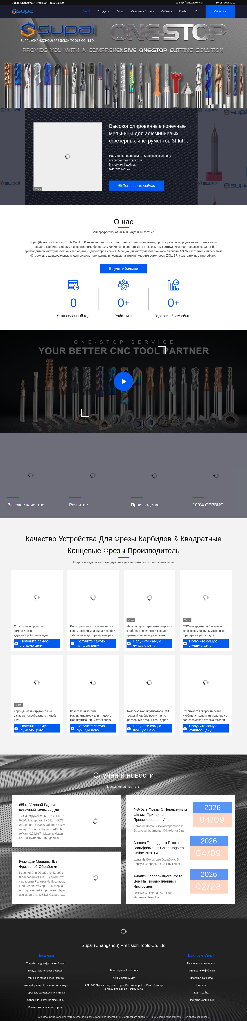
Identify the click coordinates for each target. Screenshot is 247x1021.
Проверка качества (201, 977)
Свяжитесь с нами (142, 11)
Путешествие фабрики (201, 970)
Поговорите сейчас (136, 186)
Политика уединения (201, 999)
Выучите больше (123, 268)
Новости (201, 985)
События (166, 11)
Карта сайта (201, 992)
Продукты (103, 11)
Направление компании (201, 963)
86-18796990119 (223, 2)
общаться (220, 11)
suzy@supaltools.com (190, 2)
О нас (120, 11)
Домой (86, 11)
